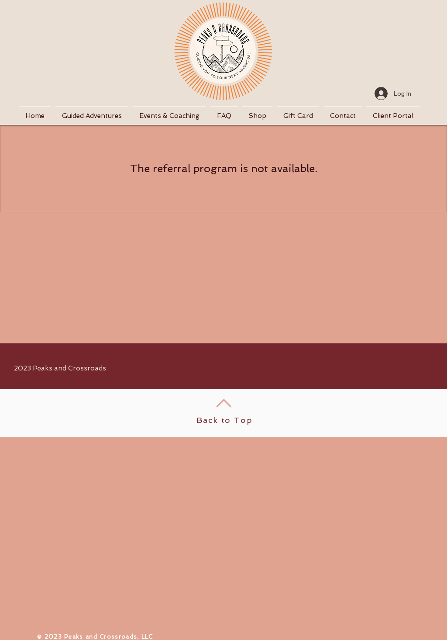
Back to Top (224, 420)
